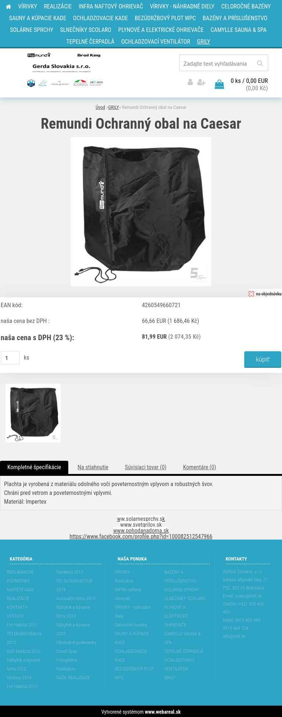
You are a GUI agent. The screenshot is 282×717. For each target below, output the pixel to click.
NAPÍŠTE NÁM (20, 588)
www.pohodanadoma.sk (141, 529)
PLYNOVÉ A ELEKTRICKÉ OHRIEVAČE (176, 614)
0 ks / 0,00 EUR (249, 79)
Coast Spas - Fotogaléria (68, 654)
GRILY (113, 106)
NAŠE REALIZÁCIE (73, 676)
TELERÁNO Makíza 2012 (24, 637)
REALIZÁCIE (18, 597)
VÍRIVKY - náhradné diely (133, 610)
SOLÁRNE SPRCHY (181, 588)
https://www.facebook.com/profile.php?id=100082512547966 (141, 535)
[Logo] (64, 69)
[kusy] (10, 356)
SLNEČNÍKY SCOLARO (185, 597)
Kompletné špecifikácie (34, 466)
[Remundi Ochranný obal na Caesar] (141, 138)
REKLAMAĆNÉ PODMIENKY (20, 575)
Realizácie (66, 667)
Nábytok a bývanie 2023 (73, 628)
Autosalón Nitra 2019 (76, 597)
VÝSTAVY (15, 615)
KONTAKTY (17, 606)
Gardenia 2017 (70, 571)
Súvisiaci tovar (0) (145, 466)
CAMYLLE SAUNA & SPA (182, 637)
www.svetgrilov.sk (141, 523)
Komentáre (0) (199, 466)
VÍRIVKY (122, 571)
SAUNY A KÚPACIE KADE (132, 637)
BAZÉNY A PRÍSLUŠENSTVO (180, 575)
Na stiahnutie (92, 466)
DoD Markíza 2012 (24, 650)
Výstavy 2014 (19, 676)
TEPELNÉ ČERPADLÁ (183, 650)
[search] (259, 63)
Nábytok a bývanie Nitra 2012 (24, 663)
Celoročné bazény (131, 623)
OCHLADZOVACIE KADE (131, 654)
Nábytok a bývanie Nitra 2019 (73, 610)
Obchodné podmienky (77, 641)
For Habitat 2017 (22, 623)
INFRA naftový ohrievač (128, 593)
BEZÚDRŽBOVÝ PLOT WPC (134, 672)
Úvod (100, 106)
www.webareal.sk (163, 711)
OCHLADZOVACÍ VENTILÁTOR (179, 663)
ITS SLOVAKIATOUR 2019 (75, 584)
